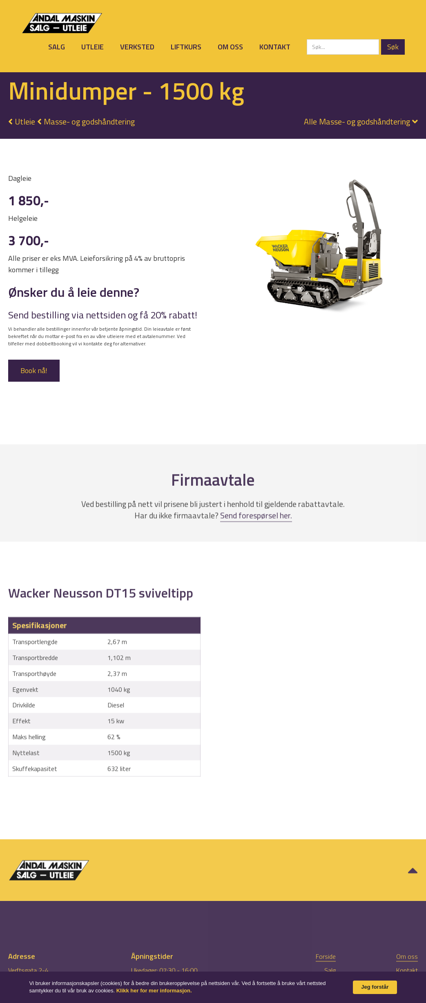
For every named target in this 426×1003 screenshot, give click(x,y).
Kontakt (274, 46)
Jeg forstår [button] (374, 987)
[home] (62, 23)
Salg (56, 46)
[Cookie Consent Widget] (213, 987)
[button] (357, 121)
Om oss (230, 46)
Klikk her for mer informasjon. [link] (154, 990)
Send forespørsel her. (256, 538)
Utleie (92, 46)
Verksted (137, 46)
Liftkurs (186, 46)
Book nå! (33, 370)
